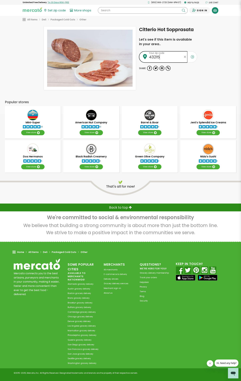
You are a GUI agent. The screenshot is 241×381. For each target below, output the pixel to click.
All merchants (111, 269)
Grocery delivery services (116, 283)
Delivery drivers (111, 279)
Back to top (120, 207)
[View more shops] (81, 10)
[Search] (143, 10)
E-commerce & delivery (115, 274)
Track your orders (148, 277)
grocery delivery (80, 284)
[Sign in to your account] (199, 10)
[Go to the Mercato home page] (32, 9)
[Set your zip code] (55, 10)
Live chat (212, 2)
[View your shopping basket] (215, 10)
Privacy (143, 286)
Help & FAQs (191, 2)
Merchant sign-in (112, 288)
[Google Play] (207, 277)
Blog (142, 296)
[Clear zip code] (184, 57)
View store (33, 132)
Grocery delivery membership (154, 272)
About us (108, 293)
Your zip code (156, 53)
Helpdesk (144, 282)
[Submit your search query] (183, 10)
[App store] (185, 278)
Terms (143, 291)
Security (144, 300)
